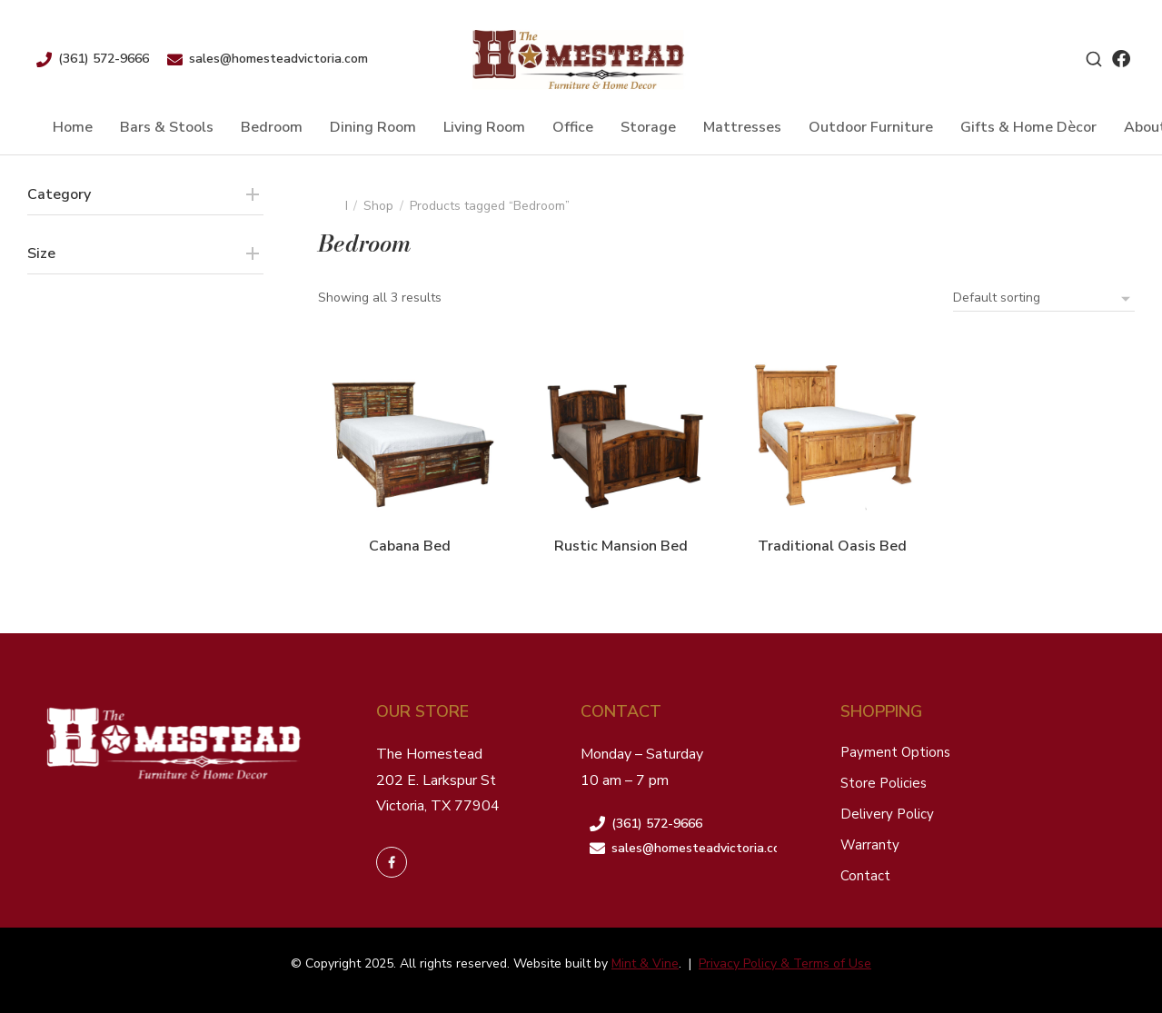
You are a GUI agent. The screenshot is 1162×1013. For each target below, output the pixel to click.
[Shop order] (1044, 298)
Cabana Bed (410, 546)
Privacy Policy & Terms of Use (785, 963)
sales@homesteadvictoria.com (278, 58)
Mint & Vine (645, 963)
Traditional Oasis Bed (832, 546)
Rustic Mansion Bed (621, 546)
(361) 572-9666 (103, 58)
